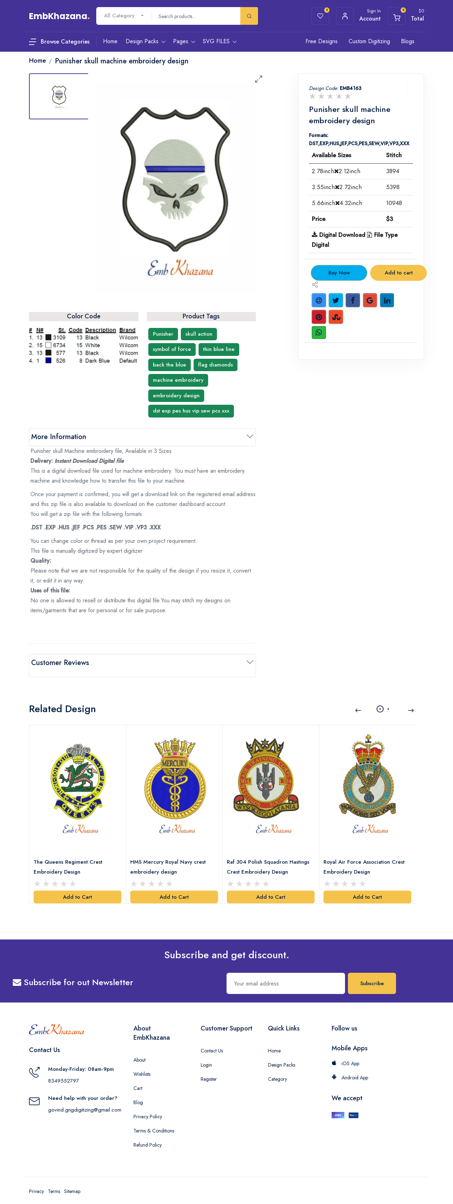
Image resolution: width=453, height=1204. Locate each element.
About (139, 1051)
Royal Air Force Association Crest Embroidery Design (365, 858)
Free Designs (321, 41)
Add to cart (399, 273)
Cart (137, 1079)
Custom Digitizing (369, 41)
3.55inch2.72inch (337, 187)
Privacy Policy (147, 1108)
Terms (54, 1182)
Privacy (36, 1182)
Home (274, 1042)
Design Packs (281, 1056)
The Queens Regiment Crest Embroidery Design (69, 858)
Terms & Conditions (153, 1122)
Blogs (407, 41)
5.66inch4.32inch (337, 203)
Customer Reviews (60, 663)
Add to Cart (77, 888)
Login (206, 1056)
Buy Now (339, 273)
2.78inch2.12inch (336, 171)
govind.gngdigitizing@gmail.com (84, 1101)
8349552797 (63, 1072)
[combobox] (124, 16)
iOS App (345, 1054)
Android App (350, 1069)
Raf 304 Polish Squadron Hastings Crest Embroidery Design (269, 858)
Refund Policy (147, 1136)
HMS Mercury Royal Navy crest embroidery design (169, 858)
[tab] (59, 96)
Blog (138, 1093)
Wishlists (141, 1065)
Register (209, 1070)
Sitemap (72, 1182)
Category (277, 1070)
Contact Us (212, 1042)
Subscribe (372, 975)
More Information (58, 437)
